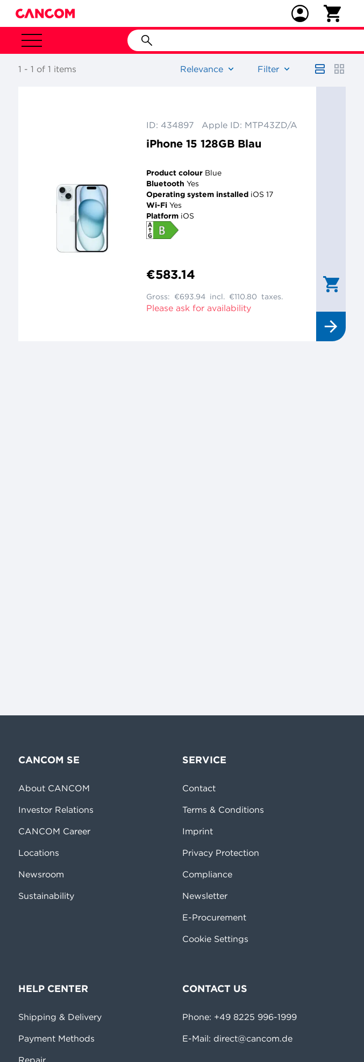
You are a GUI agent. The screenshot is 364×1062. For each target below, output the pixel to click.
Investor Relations (56, 809)
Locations (38, 852)
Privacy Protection (220, 852)
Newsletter (204, 895)
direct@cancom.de (252, 1038)
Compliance (207, 874)
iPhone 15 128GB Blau (203, 143)
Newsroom (41, 874)
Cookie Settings (215, 938)
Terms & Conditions (223, 809)
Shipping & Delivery (60, 1016)
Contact (199, 788)
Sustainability (46, 895)
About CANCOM (54, 788)
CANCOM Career (54, 831)
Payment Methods (56, 1038)
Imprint (197, 831)
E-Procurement (214, 917)
